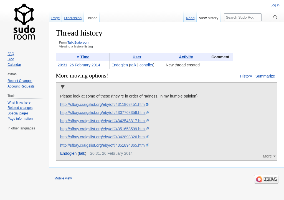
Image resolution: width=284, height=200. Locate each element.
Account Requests (20, 86)
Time (84, 57)
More (267, 156)
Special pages (17, 113)
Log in (275, 5)
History (246, 76)
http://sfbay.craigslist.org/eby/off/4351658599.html (103, 129)
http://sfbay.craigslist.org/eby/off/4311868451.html (103, 104)
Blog (10, 59)
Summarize (265, 76)
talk (133, 65)
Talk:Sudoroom (78, 42)
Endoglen (68, 153)
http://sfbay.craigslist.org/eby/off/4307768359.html (103, 112)
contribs (146, 65)
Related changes (19, 108)
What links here (19, 102)
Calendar (14, 65)
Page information (20, 119)
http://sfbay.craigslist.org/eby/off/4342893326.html (103, 137)
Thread (91, 18)
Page (55, 18)
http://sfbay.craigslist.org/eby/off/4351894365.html (103, 145)
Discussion (73, 18)
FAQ (10, 54)
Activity (186, 57)
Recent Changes (19, 81)
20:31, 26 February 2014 (79, 65)
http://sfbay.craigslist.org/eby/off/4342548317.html (103, 121)
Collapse (62, 87)
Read (190, 18)
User (137, 57)
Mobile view (63, 178)
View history (208, 18)
